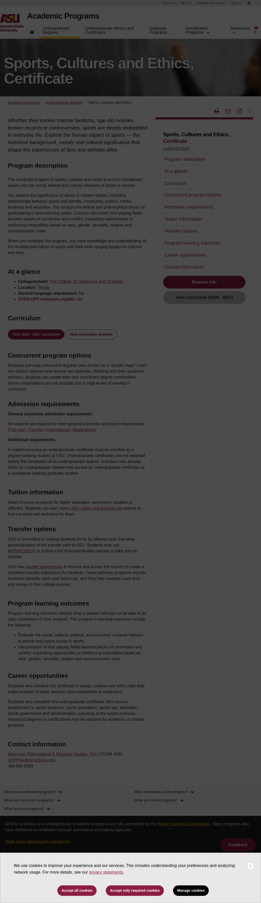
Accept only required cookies (135, 890)
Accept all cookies (77, 890)
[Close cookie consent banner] (250, 866)
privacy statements (106, 872)
